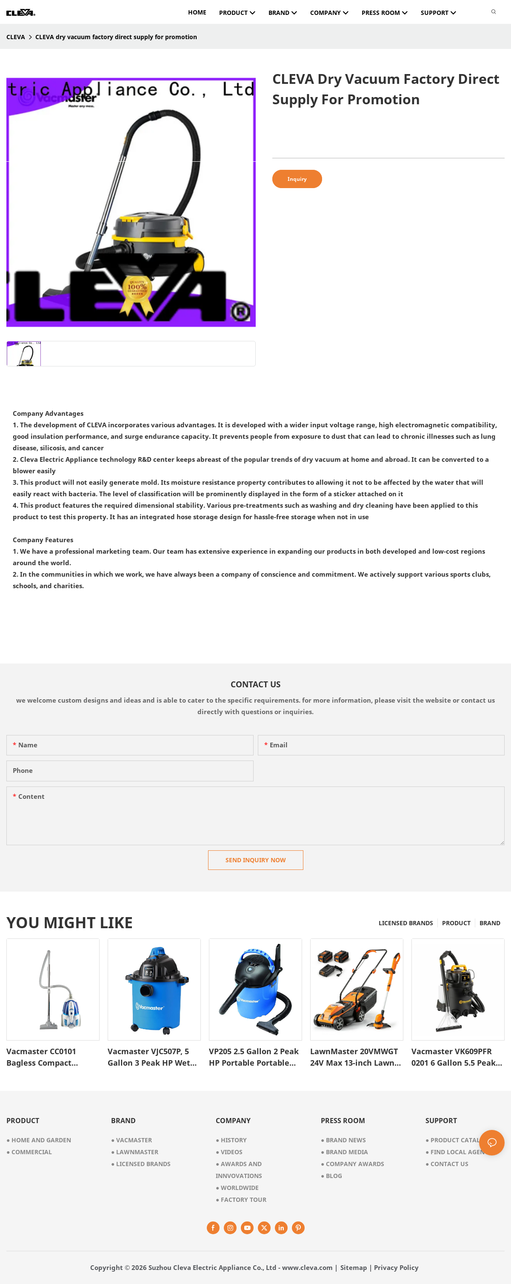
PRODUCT (456, 923)
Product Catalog (457, 1140)
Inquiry (297, 179)
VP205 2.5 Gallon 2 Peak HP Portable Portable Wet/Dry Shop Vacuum (254, 1057)
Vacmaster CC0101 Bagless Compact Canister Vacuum (41, 1057)
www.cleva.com (307, 1267)
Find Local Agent (456, 1152)
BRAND (490, 923)
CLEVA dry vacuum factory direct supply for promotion (116, 37)
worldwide (237, 1188)
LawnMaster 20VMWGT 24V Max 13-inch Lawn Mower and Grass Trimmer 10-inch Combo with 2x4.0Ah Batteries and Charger (356, 1057)
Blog (331, 1176)
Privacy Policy (396, 1267)
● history (231, 1140)
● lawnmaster (134, 1152)
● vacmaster (131, 1140)
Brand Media (344, 1152)
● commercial (29, 1152)
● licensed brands (141, 1164)
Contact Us (446, 1164)
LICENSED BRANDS (406, 923)
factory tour (241, 1199)
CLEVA (15, 37)
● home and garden (38, 1140)
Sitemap (353, 1267)
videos (229, 1152)
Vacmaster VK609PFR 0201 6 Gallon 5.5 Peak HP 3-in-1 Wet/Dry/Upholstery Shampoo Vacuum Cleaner (453, 1057)
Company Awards (352, 1164)
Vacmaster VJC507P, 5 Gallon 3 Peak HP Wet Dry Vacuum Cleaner (149, 1057)
